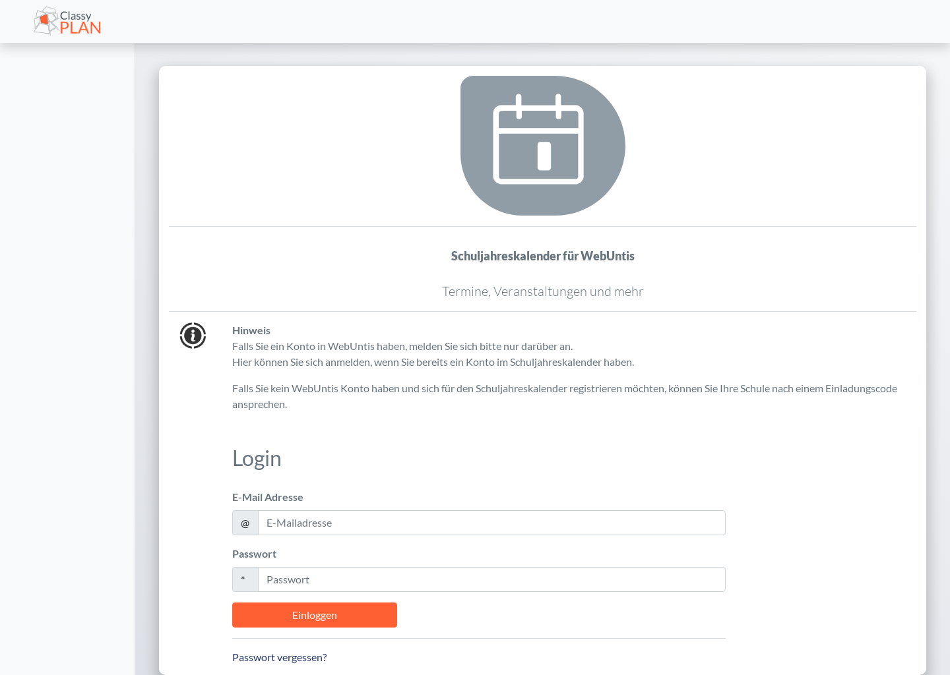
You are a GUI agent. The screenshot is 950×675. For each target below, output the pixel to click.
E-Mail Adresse (267, 496)
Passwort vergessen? (279, 657)
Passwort (254, 553)
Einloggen (314, 614)
